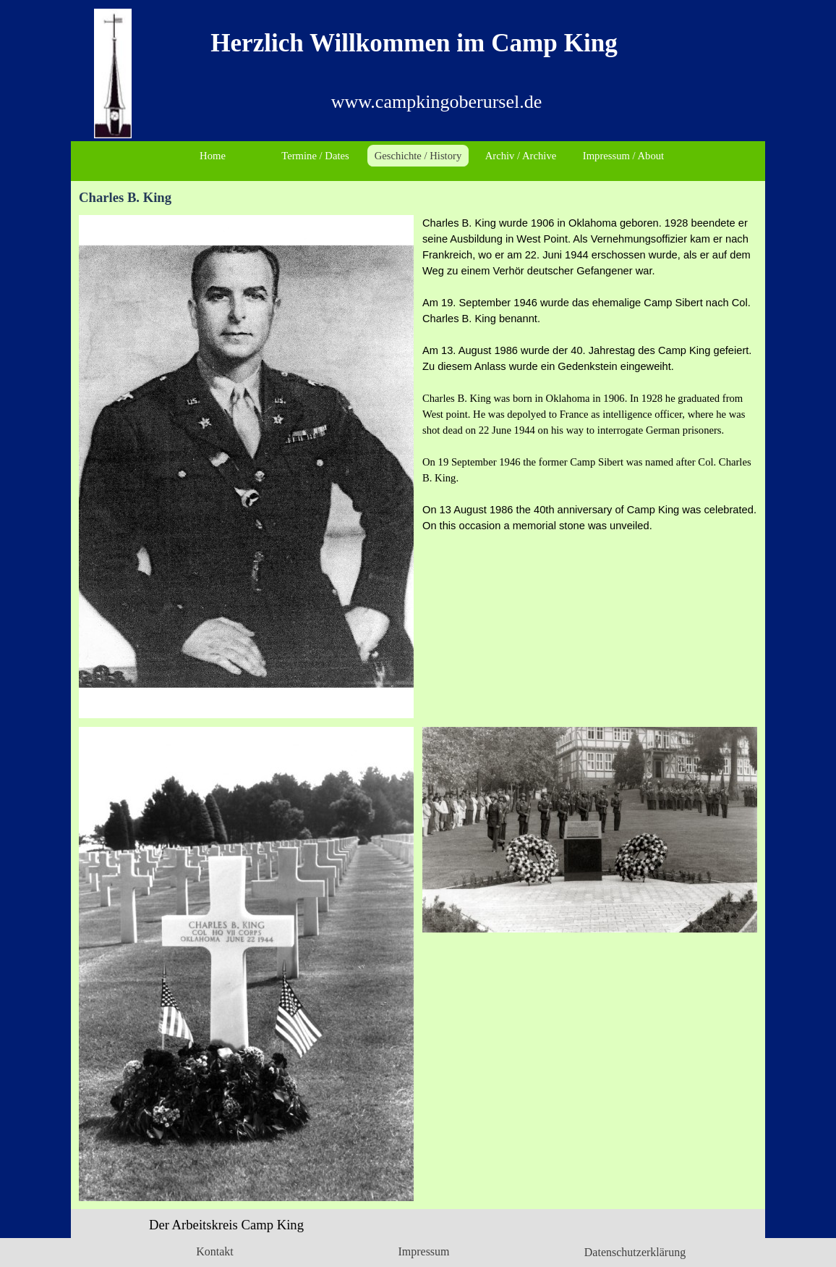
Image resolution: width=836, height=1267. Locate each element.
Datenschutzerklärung (635, 1252)
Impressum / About (623, 155)
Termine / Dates (315, 155)
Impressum (423, 1251)
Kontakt (215, 1251)
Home (213, 155)
